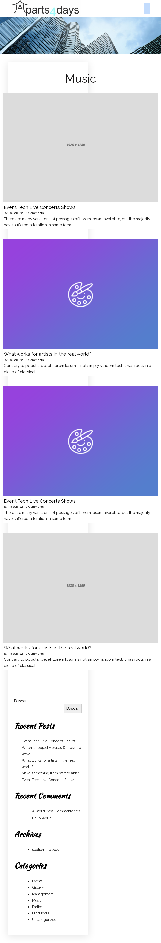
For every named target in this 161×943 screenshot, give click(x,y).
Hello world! (42, 818)
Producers (40, 913)
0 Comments (35, 213)
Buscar (20, 701)
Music (37, 900)
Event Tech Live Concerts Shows (48, 741)
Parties (37, 907)
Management (42, 894)
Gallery (38, 887)
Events (37, 881)
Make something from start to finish (51, 773)
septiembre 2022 (46, 850)
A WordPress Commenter (53, 811)
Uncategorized (44, 919)
